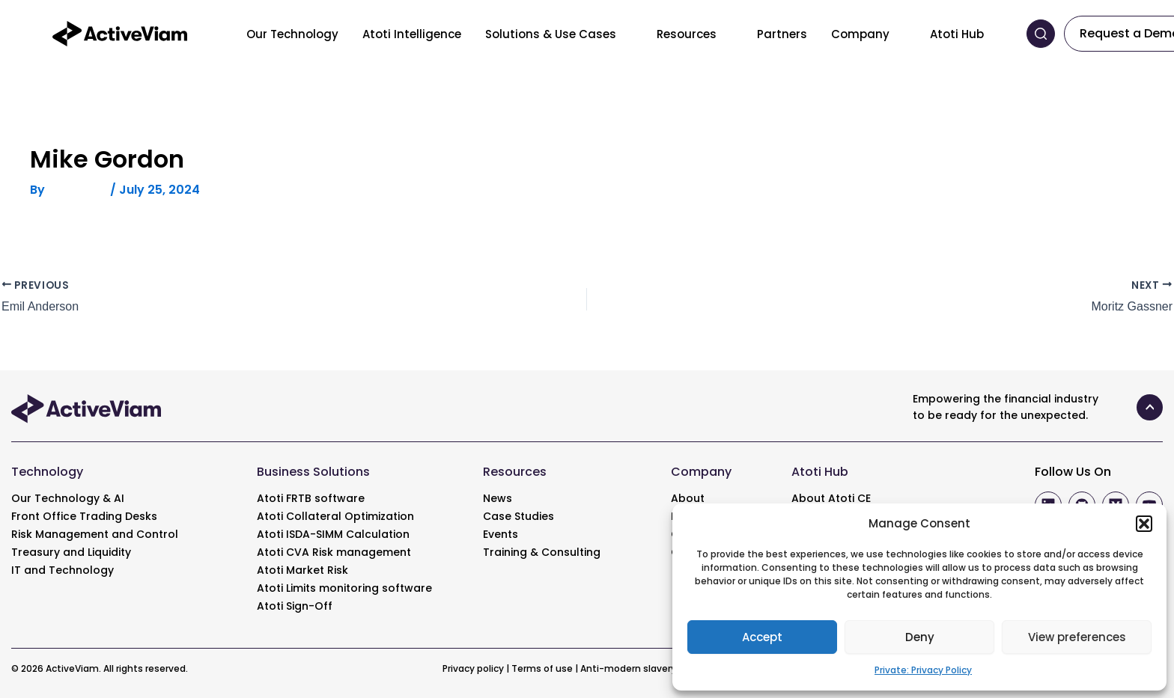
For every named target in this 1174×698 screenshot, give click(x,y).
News (497, 498)
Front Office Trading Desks (84, 516)
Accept (762, 637)
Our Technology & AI (67, 498)
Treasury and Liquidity (71, 552)
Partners (782, 34)
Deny (919, 637)
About (688, 498)
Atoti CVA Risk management (334, 552)
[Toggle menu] (628, 33)
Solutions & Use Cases (550, 34)
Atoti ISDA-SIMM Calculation (333, 534)
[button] (1144, 523)
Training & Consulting (541, 552)
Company (860, 34)
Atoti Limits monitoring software (344, 588)
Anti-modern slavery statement (655, 668)
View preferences (1077, 637)
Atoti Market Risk (302, 570)
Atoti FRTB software (311, 498)
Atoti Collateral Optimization (335, 516)
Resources (687, 34)
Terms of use (542, 668)
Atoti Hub (957, 34)
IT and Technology (62, 570)
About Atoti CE (831, 498)
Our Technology (292, 34)
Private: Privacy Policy (923, 670)
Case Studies (518, 516)
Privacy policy (473, 668)
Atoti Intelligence (411, 34)
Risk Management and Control (94, 534)
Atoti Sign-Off (294, 605)
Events (500, 534)
